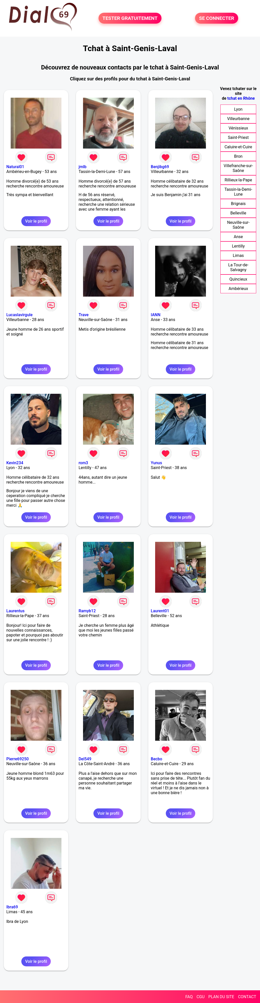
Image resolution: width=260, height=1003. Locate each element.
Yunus (156, 462)
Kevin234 (14, 462)
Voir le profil (36, 221)
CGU (201, 996)
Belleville (238, 213)
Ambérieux (238, 288)
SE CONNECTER (216, 18)
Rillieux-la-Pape (238, 180)
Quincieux (238, 279)
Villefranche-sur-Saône (238, 168)
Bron (238, 156)
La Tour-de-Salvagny (238, 267)
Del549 (84, 759)
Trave (83, 314)
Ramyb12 (87, 610)
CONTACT (247, 996)
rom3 (83, 462)
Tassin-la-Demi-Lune (238, 192)
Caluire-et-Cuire (238, 146)
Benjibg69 (160, 166)
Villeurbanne (238, 118)
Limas (238, 255)
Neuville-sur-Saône (238, 225)
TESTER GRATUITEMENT (130, 18)
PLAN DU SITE (221, 996)
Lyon (238, 109)
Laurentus (15, 610)
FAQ (189, 996)
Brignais (238, 203)
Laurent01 (160, 610)
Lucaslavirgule (19, 314)
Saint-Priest (238, 137)
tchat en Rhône (241, 98)
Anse (238, 236)
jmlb (82, 166)
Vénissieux (238, 128)
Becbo (156, 759)
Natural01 (15, 166)
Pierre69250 (17, 759)
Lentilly (238, 246)
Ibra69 (12, 907)
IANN (155, 314)
